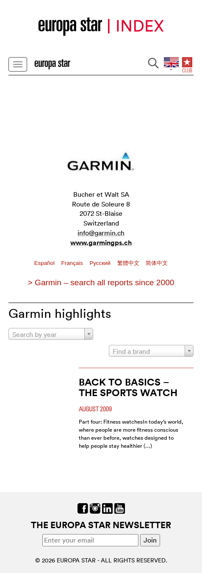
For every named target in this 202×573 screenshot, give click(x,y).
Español (45, 263)
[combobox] (50, 334)
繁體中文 (129, 263)
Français (73, 263)
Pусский (100, 263)
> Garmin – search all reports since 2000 (101, 282)
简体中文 (157, 263)
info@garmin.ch (101, 233)
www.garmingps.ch (101, 242)
